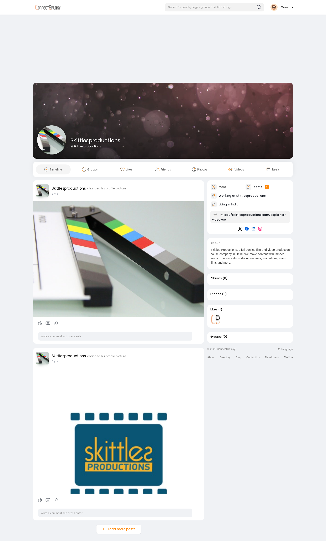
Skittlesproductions (95, 140)
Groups (216, 336)
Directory (225, 357)
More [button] (288, 357)
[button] (214, 7)
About (210, 357)
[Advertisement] (163, 49)
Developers (272, 357)
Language (285, 349)
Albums (216, 278)
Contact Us (253, 357)
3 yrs (55, 194)
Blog (238, 357)
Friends (215, 294)
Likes (213, 309)
